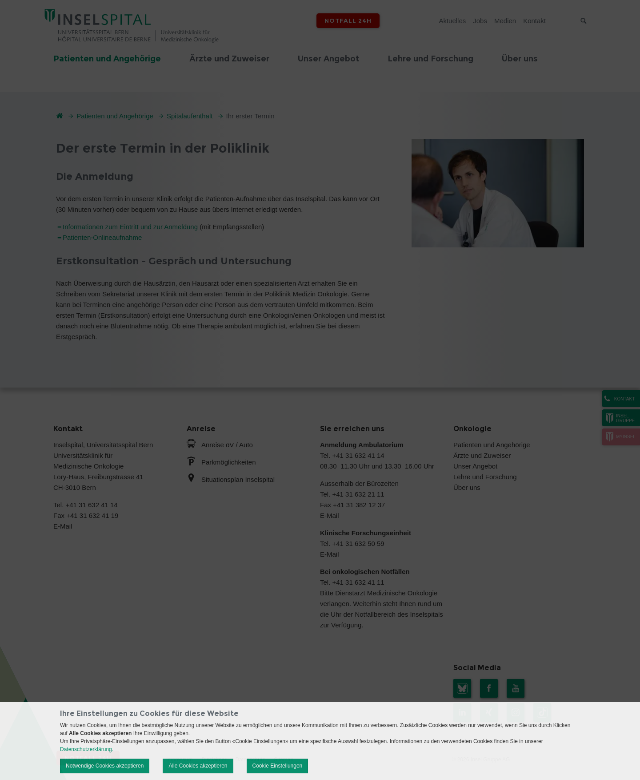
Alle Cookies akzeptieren (197, 766)
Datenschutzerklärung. (86, 749)
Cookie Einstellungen (277, 766)
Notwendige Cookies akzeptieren (105, 766)
